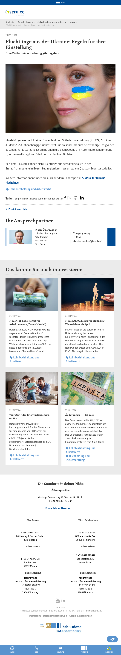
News (72, 22)
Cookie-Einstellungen (80, 615)
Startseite (10, 22)
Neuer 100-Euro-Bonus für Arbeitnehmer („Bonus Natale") (27, 322)
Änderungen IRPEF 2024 (79, 415)
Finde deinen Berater (57, 508)
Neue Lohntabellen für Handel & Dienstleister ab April (84, 322)
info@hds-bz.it (94, 610)
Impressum (35, 615)
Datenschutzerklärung (55, 615)
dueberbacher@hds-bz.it (87, 241)
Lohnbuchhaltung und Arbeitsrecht (51, 22)
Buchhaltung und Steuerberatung (77, 458)
